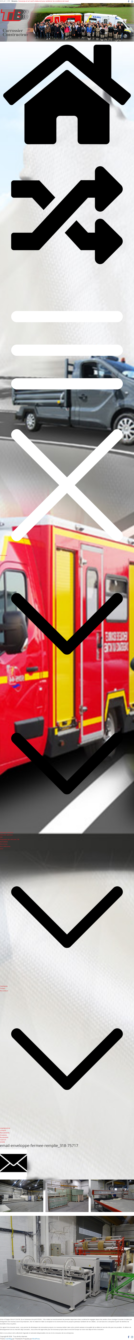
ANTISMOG (4, 842)
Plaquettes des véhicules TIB (9, 839)
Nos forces (3, 844)
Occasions (3, 1135)
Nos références (5, 846)
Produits (3, 695)
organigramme (5, 1128)
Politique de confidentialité (9, 693)
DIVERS (2, 1142)
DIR (1, 837)
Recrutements (4, 1133)
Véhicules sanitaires (6, 832)
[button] (67, 690)
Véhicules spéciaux (6, 835)
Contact (2, 988)
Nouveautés (4, 1137)
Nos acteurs (4, 991)
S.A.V (1, 849)
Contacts (3, 1130)
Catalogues (4, 986)
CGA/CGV (3, 1140)
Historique (3, 555)
